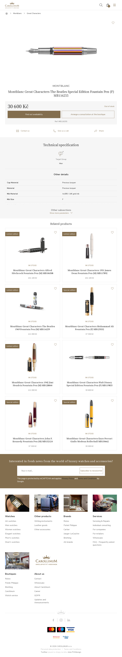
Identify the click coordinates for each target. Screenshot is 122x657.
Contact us (25, 131)
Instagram (61, 620)
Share (101, 131)
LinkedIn (69, 620)
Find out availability (34, 114)
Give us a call (63, 131)
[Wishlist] (55, 232)
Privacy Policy (68, 478)
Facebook (53, 620)
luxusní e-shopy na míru (57, 652)
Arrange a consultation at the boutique (88, 114)
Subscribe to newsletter (91, 470)
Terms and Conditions (87, 478)
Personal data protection (51, 649)
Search (101, 5)
